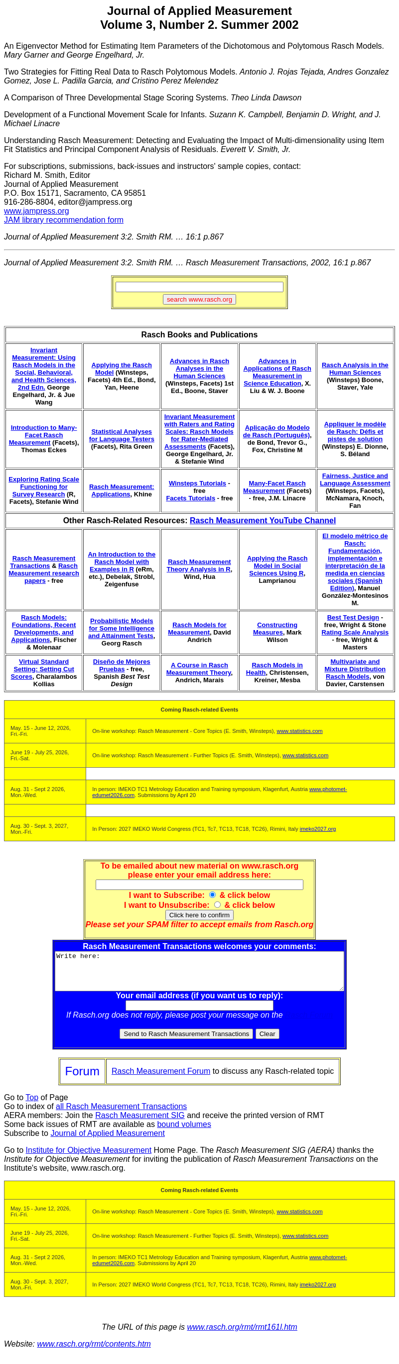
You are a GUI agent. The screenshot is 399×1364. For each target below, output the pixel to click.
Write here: (199, 975)
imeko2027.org (318, 829)
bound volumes (184, 1131)
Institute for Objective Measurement (89, 1157)
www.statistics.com (299, 731)
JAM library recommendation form (64, 220)
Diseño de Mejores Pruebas (121, 665)
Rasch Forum (309, 1022)
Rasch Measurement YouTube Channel (263, 520)
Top (31, 1105)
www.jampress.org (36, 211)
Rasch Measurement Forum (161, 1078)
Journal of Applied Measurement (107, 1140)
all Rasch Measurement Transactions (121, 1114)
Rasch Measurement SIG (140, 1123)
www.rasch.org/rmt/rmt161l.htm (242, 1334)
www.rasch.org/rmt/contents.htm (94, 1351)
